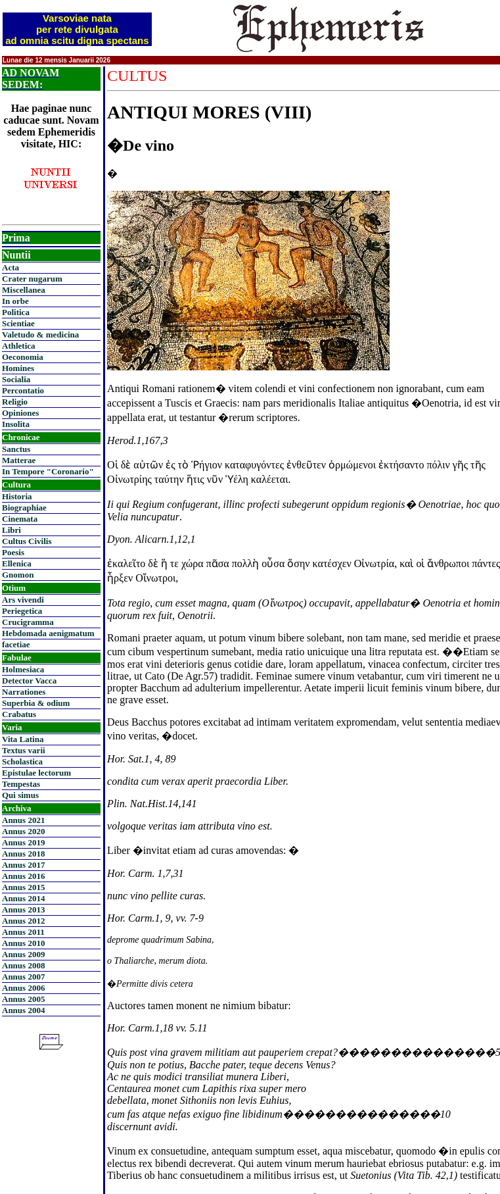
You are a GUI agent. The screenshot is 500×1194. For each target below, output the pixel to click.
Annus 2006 (23, 988)
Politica (16, 312)
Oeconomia (22, 357)
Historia (17, 496)
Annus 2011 (23, 932)
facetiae (16, 644)
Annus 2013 (23, 909)
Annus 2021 (23, 820)
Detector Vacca (29, 680)
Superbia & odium (36, 703)
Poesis (13, 552)
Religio (15, 402)
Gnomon (18, 575)
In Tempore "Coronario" (48, 471)
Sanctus (16, 449)
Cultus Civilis (27, 541)
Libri (11, 530)
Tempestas (21, 784)
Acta (10, 267)
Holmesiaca (23, 669)
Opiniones (20, 413)
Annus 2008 (23, 965)
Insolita (16, 424)
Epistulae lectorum (36, 773)
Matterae (18, 460)
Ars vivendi (23, 600)
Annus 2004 (23, 1010)
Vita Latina (22, 739)
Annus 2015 (23, 887)
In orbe (15, 301)
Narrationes (23, 692)
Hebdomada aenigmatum (48, 633)
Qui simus (20, 795)
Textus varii (23, 750)
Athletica (18, 346)
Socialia (16, 379)
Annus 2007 (23, 977)
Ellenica (17, 563)
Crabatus (19, 714)
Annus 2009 (23, 954)
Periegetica (22, 611)
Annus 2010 (23, 943)
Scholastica (22, 761)
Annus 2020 (23, 831)
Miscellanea (23, 290)
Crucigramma (28, 622)
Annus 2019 (23, 842)
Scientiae (18, 323)
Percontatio (23, 390)
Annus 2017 (23, 865)
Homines (18, 368)
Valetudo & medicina (40, 334)
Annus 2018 (23, 853)
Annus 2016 (23, 876)
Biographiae (24, 507)
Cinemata (19, 519)
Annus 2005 (23, 999)
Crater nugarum (32, 279)
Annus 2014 (23, 898)
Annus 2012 (23, 921)
